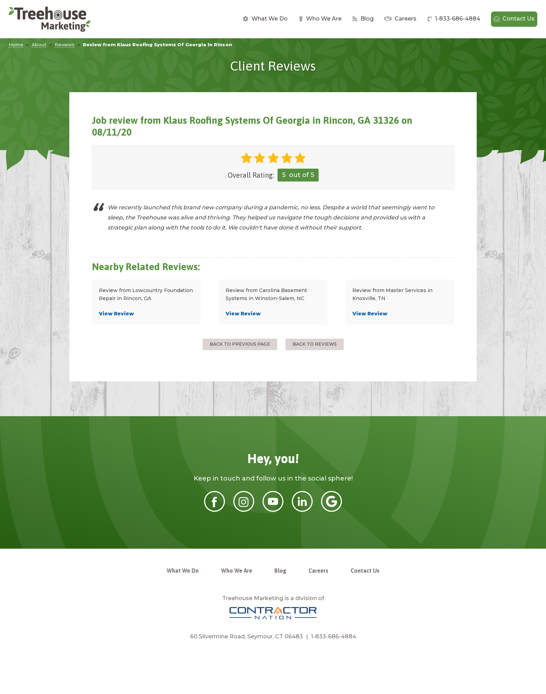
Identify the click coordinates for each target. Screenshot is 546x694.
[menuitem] (265, 19)
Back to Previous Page (240, 344)
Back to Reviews (314, 344)
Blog (363, 18)
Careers (400, 18)
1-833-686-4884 (454, 18)
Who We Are (320, 18)
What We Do (265, 18)
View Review (116, 313)
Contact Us (514, 18)
